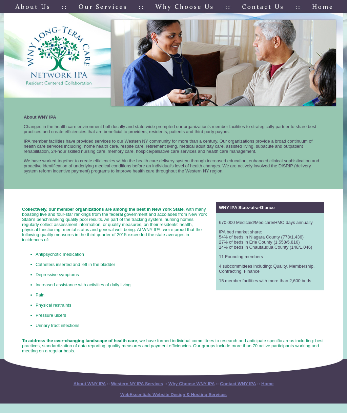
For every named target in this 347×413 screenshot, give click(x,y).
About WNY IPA (90, 383)
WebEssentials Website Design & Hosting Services (173, 394)
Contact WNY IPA (238, 383)
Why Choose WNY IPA (191, 383)
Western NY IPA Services (137, 383)
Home (267, 383)
